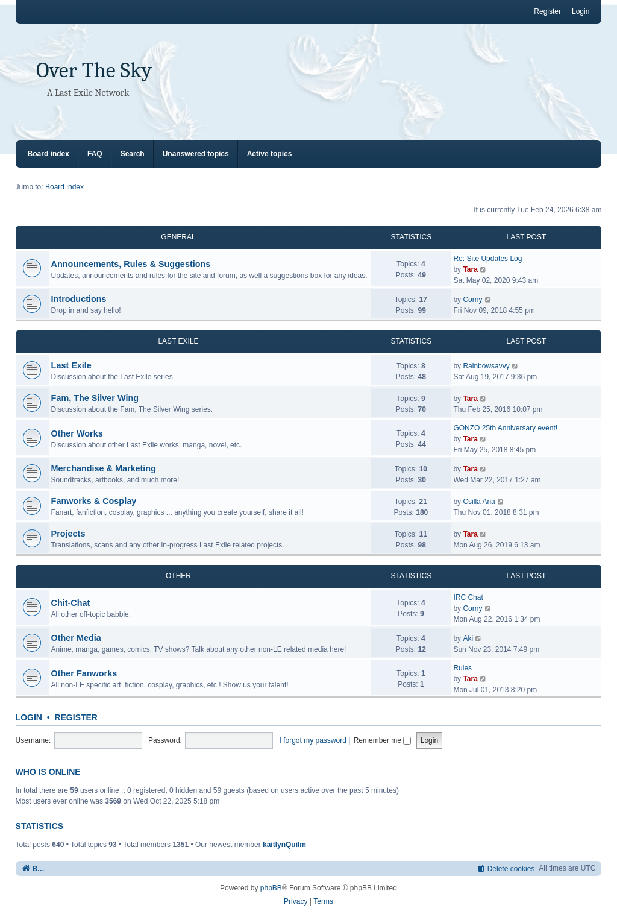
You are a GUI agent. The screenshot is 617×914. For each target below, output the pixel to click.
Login (29, 717)
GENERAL (178, 237)
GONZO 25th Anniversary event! (505, 428)
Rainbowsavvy (486, 366)
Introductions (79, 299)
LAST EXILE (178, 341)
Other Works (77, 433)
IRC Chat (468, 597)
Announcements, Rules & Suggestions (131, 264)
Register (76, 717)
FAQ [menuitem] (94, 154)
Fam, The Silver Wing (95, 398)
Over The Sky (94, 70)
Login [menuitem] (580, 11)
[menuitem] (506, 868)
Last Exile (71, 365)
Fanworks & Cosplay (94, 501)
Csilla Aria (479, 501)
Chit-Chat (70, 603)
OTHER (178, 576)
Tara (470, 269)
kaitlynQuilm (284, 844)
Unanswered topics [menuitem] (196, 154)
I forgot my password (313, 740)
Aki (468, 638)
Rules (462, 668)
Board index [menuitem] (48, 154)
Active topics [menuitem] (269, 154)
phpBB (271, 888)
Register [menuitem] (547, 11)
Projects (68, 533)
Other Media (76, 638)
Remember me (383, 740)
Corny (472, 299)
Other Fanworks (84, 673)
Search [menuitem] (133, 154)
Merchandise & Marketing (103, 468)
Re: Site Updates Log (487, 258)
